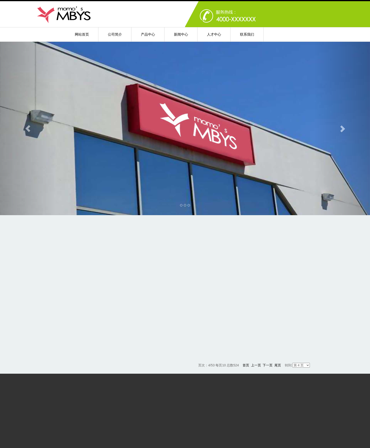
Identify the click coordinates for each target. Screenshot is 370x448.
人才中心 (214, 34)
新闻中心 (181, 34)
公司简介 (115, 34)
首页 (246, 365)
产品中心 (148, 34)
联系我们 (247, 34)
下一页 (268, 365)
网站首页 (82, 34)
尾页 (277, 365)
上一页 (256, 365)
